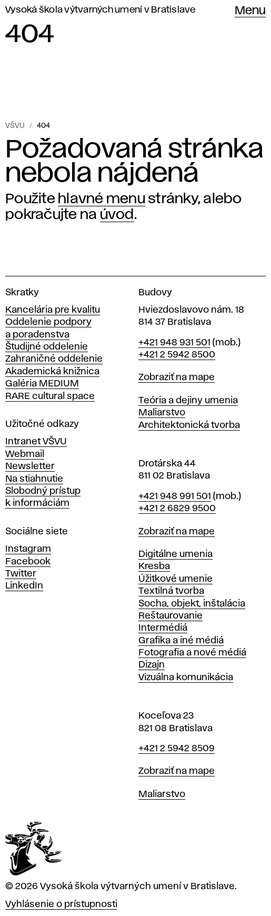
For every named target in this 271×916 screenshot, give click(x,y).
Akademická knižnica (52, 371)
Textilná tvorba (171, 591)
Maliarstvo (161, 413)
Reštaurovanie (170, 616)
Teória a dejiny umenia (188, 400)
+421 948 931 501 (174, 342)
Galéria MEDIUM (42, 384)
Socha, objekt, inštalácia (191, 604)
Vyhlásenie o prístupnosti (61, 904)
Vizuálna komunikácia (185, 677)
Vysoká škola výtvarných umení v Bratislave (100, 10)
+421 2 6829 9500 (177, 508)
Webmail (24, 454)
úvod (117, 214)
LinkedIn (24, 586)
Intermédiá (162, 628)
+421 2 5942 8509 (176, 748)
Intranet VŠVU (36, 441)
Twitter (20, 574)
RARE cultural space (50, 396)
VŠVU (15, 126)
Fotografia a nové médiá (192, 653)
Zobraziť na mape (176, 377)
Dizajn (151, 665)
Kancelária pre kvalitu (52, 310)
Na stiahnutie (34, 479)
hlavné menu (101, 199)
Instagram (28, 549)
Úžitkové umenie (175, 579)
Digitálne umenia (175, 554)
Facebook (28, 561)
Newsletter (30, 466)
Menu (250, 11)
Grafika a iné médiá (181, 640)
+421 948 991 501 (174, 496)
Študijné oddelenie (46, 347)
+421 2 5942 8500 (176, 355)
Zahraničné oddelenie (54, 359)
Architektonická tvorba (189, 425)
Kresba (154, 566)
